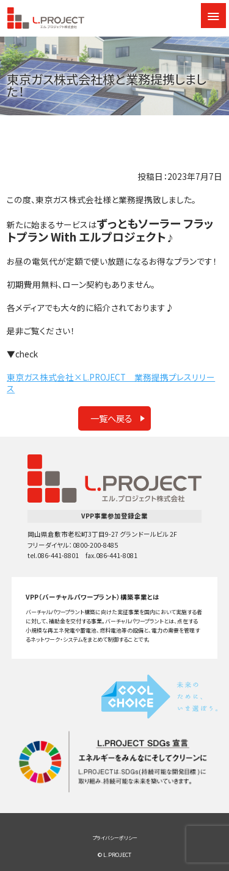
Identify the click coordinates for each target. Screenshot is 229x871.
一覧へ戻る (111, 418)
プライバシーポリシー (114, 837)
